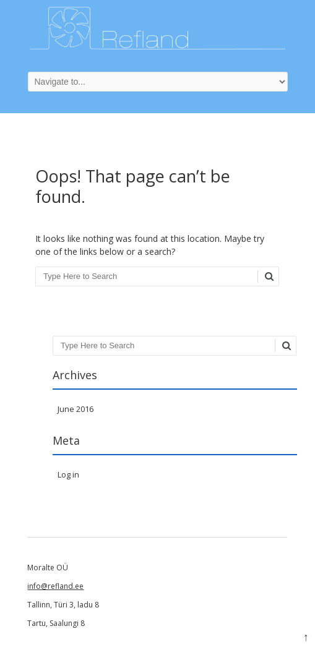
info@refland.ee (55, 586)
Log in (68, 474)
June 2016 (75, 408)
